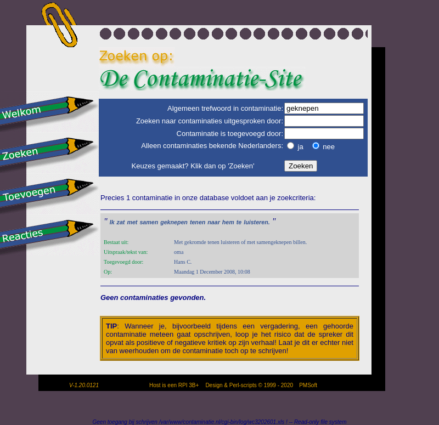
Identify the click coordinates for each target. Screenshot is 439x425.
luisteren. (256, 222)
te (239, 222)
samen (148, 222)
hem (228, 222)
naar (213, 222)
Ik (112, 222)
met (132, 222)
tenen (197, 222)
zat (121, 222)
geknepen (174, 222)
